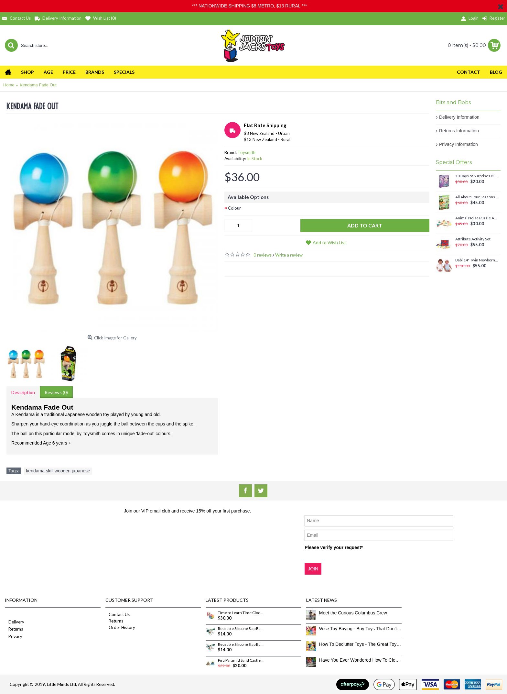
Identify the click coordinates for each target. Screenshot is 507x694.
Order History (120, 627)
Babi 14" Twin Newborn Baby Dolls (476, 260)
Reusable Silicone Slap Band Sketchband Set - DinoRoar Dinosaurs (241, 628)
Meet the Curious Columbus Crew (353, 612)
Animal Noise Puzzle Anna (476, 218)
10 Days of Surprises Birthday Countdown (476, 176)
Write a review (289, 255)
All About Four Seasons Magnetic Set (476, 197)
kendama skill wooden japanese (58, 470)
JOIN (313, 568)
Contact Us (117, 614)
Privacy (13, 637)
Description (23, 392)
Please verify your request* (334, 547)
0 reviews (262, 255)
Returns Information (459, 130)
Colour (234, 208)
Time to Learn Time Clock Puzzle (241, 613)
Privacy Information (458, 144)
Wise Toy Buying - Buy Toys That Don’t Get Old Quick (360, 628)
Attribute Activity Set (473, 239)
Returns (14, 629)
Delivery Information (459, 117)
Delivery (14, 622)
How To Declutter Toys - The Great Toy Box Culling (360, 644)
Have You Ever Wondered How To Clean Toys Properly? (360, 660)
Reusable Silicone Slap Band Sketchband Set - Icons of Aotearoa (241, 644)
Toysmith (246, 152)
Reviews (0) (56, 392)
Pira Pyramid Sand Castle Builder (241, 660)
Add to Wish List (329, 242)
